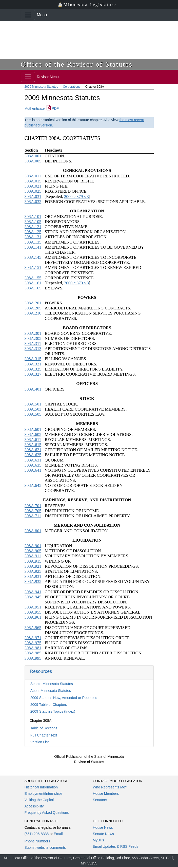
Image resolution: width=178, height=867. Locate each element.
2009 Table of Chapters (48, 705)
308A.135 (33, 242)
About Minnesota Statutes (50, 691)
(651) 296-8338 (37, 834)
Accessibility (34, 806)
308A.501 (33, 404)
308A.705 (33, 510)
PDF (53, 108)
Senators (100, 800)
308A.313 (33, 348)
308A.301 (33, 333)
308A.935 (33, 581)
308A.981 (33, 647)
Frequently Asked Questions (47, 812)
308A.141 (33, 247)
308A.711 (33, 515)
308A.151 (33, 267)
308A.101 (33, 216)
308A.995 (33, 658)
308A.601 (33, 429)
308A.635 (33, 465)
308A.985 (33, 653)
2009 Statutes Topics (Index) (52, 711)
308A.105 (33, 221)
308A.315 (33, 358)
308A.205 (33, 308)
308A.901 (33, 545)
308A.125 (33, 231)
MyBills (98, 840)
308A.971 (33, 637)
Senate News (103, 834)
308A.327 (33, 374)
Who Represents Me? (110, 787)
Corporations (72, 86)
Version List (39, 742)
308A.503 (33, 409)
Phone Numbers (37, 841)
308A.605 (33, 434)
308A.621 (33, 449)
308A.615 (33, 444)
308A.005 (33, 161)
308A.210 (33, 313)
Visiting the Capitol (39, 800)
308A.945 (33, 597)
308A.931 (33, 576)
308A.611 (33, 439)
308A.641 (33, 470)
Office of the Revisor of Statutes (77, 64)
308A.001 (33, 156)
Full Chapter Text (43, 735)
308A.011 (33, 176)
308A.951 (33, 607)
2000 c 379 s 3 (76, 196)
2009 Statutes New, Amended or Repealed (63, 698)
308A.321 (33, 364)
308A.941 (33, 591)
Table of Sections (43, 728)
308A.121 (33, 226)
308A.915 (33, 561)
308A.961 (33, 617)
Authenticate (35, 108)
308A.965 (33, 627)
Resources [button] (41, 671)
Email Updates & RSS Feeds (116, 846)
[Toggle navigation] (28, 15)
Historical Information (41, 787)
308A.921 (33, 566)
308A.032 (33, 201)
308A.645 (33, 485)
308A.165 (33, 288)
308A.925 (33, 571)
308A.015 (33, 181)
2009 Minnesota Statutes (41, 86)
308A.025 (33, 191)
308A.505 (33, 414)
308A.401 (33, 389)
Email (58, 834)
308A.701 (33, 505)
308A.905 (33, 550)
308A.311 (33, 343)
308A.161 (33, 283)
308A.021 (33, 186)
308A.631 (33, 460)
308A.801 (33, 530)
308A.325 (33, 369)
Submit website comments (45, 847)
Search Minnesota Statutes (51, 684)
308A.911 (33, 556)
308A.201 (33, 303)
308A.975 (33, 642)
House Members (106, 793)
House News (103, 827)
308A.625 (33, 454)
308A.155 (33, 277)
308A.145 (33, 257)
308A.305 (33, 338)
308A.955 (33, 612)
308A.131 (33, 236)
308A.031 (33, 196)
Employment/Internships (44, 793)
